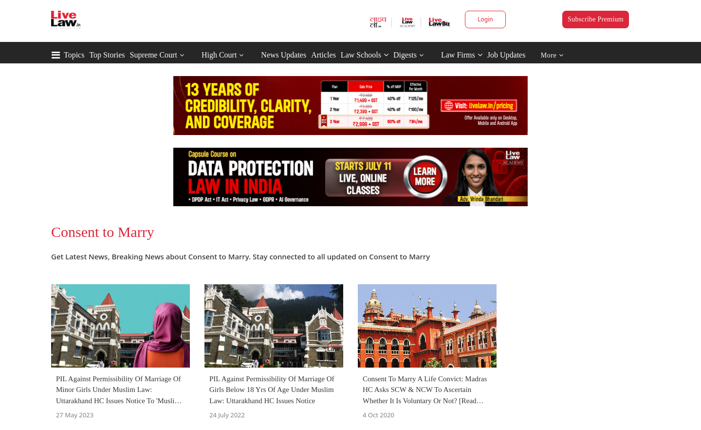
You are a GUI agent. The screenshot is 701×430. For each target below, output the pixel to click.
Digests (405, 55)
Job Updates (506, 55)
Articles (323, 55)
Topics (74, 55)
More (552, 55)
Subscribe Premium (596, 19)
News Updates (283, 55)
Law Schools (364, 55)
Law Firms (461, 55)
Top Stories (107, 55)
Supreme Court (153, 55)
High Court (219, 55)
